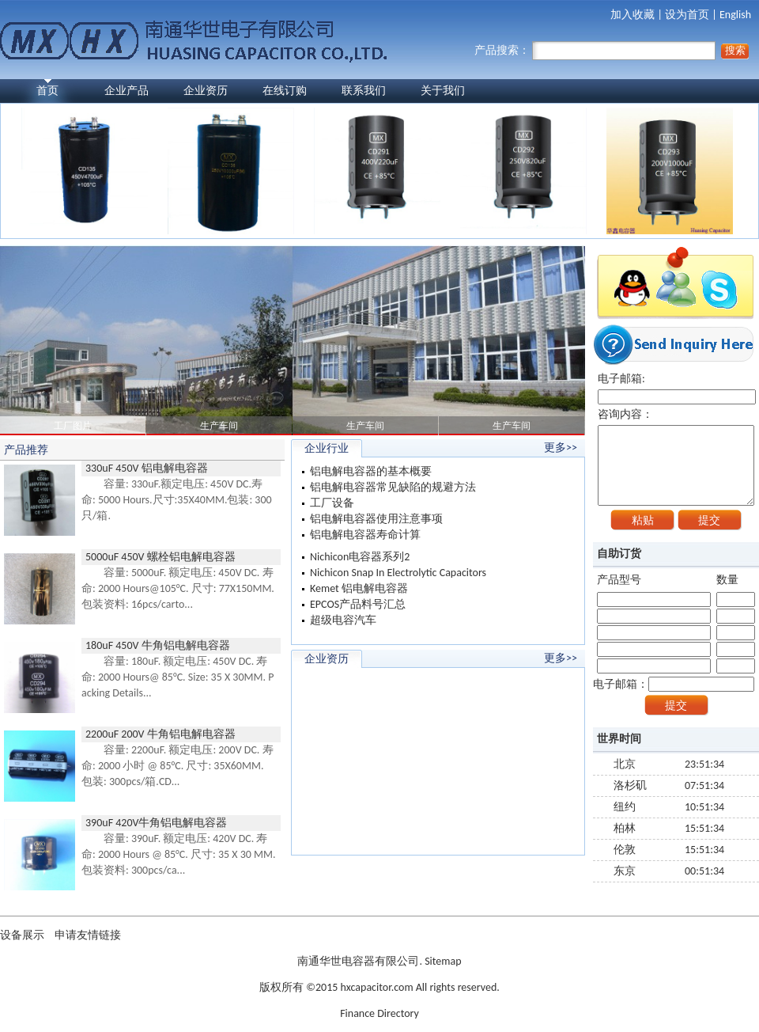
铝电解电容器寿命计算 (365, 534)
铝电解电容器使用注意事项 (376, 518)
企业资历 (205, 90)
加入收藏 (632, 14)
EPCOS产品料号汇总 (358, 604)
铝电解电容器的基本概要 (371, 471)
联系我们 (364, 90)
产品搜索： (595, 50)
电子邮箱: (677, 388)
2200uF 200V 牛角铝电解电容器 (160, 734)
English (735, 14)
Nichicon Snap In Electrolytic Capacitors (398, 572)
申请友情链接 (88, 935)
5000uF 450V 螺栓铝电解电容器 (160, 556)
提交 (709, 520)
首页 (47, 90)
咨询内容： (676, 457)
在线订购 (284, 90)
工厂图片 (73, 425)
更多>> (560, 447)
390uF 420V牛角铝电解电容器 (156, 822)
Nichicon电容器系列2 (360, 556)
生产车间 (219, 425)
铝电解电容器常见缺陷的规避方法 (393, 487)
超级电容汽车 (343, 620)
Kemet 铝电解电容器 (359, 588)
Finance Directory (379, 1013)
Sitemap (443, 961)
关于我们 (443, 90)
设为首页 (687, 14)
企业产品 (126, 90)
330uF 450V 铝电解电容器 (146, 468)
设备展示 (23, 935)
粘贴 (643, 520)
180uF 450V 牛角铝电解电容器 (157, 645)
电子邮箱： (673, 684)
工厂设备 (332, 503)
